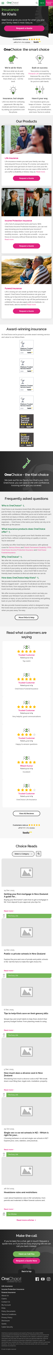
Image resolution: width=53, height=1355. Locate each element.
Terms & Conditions (9, 1314)
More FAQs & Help (26, 617)
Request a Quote (49, 3)
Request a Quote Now (26, 1261)
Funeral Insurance (13, 288)
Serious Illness (14, 547)
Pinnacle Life (33, 74)
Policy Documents (8, 1311)
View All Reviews (26, 813)
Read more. (40, 172)
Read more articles (25, 1220)
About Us (5, 1296)
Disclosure (6, 1321)
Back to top (26, 1271)
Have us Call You (26, 1254)
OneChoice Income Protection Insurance (18, 550)
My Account (6, 1305)
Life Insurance (11, 158)
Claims (4, 1299)
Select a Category (23, 854)
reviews (27, 42)
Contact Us (6, 1302)
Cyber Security (7, 1327)
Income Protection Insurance (18, 220)
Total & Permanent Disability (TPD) (37, 547)
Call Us (42, 3)
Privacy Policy (7, 1317)
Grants (4, 1324)
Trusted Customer (26, 655)
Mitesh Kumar (26, 766)
